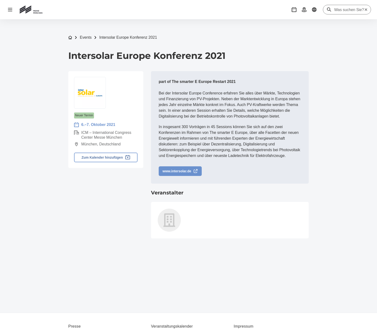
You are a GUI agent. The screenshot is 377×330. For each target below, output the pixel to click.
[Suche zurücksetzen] (366, 9)
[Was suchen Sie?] (349, 10)
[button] (294, 9)
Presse (74, 326)
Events (86, 37)
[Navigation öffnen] (10, 9)
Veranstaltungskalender (172, 326)
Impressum (243, 326)
